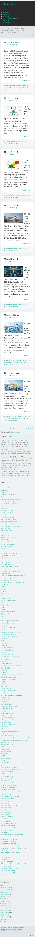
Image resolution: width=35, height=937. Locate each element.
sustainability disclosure (9, 841)
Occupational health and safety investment (15, 738)
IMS (2, 618)
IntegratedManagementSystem (12, 362)
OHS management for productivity (12, 747)
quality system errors (8, 787)
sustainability (5, 837)
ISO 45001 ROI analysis (8, 679)
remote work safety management (11, 796)
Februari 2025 (4, 901)
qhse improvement (7, 776)
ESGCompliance (6, 587)
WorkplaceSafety (6, 866)
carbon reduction (7, 506)
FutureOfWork (5, 591)
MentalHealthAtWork (8, 724)
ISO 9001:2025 (5, 697)
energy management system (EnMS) (21, 85)
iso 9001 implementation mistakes (12, 695)
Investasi (4, 639)
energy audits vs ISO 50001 (9, 567)
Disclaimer (6, 14)
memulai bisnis (6, 722)
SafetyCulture (5, 803)
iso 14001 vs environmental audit (11, 666)
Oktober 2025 (4, 892)
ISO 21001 (4, 670)
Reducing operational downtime (11, 792)
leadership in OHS (7, 715)
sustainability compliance (9, 839)
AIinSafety (8, 85)
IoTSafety (4, 643)
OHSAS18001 (5, 749)
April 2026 (3, 885)
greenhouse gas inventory (9, 600)
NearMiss (4, 733)
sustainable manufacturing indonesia (13, 848)
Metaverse (4, 726)
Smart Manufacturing (8, 826)
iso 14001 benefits (6, 652)
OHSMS (3, 756)
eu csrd (3, 589)
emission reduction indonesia (11, 553)
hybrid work (5, 614)
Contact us (6, 22)
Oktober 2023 (4, 915)
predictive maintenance (9, 765)
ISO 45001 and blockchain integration (13, 675)
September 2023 (5, 917)
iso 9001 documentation (9, 690)
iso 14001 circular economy (10, 657)
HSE (2, 607)
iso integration (6, 699)
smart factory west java (8, 823)
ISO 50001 (25, 87)
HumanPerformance (8, 612)
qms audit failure (6, 778)
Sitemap (6, 20)
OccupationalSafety (7, 744)
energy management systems (10, 578)
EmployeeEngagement (8, 555)
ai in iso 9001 (5, 488)
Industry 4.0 (5, 625)
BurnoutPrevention (7, 501)
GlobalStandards (6, 598)
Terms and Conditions (10, 18)
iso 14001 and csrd (7, 650)
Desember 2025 (5, 887)
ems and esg (5, 560)
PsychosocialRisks (7, 771)
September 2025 (5, 894)
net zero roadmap (7, 735)
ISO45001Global (6, 704)
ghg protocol (5, 596)
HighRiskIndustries (7, 605)
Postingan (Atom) (15, 432)
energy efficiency (7, 569)
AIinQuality (9, 360)
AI (2, 485)
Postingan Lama (27, 428)
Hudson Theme (10, 929)
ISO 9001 (4, 686)
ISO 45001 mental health (9, 677)
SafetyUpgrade (6, 814)
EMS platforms (6, 562)
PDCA (3, 760)
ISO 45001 (4, 672)
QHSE (3, 774)
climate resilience (7, 512)
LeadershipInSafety (7, 717)
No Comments (9, 90)
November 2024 (5, 908)
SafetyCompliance (7, 801)
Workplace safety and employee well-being (15, 864)
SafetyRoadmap (6, 812)
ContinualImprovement (9, 519)
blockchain (5, 497)
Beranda (12, 428)
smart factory (5, 821)
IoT (2, 641)
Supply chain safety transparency (12, 835)
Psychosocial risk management (11, 769)
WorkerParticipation (8, 862)
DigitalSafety (5, 542)
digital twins (5, 540)
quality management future (9, 785)
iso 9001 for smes (6, 693)
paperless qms (6, 758)
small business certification (10, 819)
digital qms (5, 535)
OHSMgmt (4, 753)
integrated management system (14, 87)
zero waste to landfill (8, 873)
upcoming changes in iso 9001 (11, 853)
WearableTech (6, 857)
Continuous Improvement (9, 522)
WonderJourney (11, 45)
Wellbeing (4, 859)
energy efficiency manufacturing (11, 571)
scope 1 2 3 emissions (8, 817)
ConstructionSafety (7, 517)
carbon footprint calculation (10, 503)
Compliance (5, 515)
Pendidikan (5, 762)
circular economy (7, 510)
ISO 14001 (24, 141)
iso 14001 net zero (6, 661)
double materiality (7, 546)
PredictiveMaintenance (9, 767)
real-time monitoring (8, 790)
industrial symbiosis (8, 623)
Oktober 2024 (4, 910)
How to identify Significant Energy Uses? (14, 440)
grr (2, 603)
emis (3, 549)
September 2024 (5, 912)
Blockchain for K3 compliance (11, 499)
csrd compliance (6, 528)
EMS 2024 (4, 558)
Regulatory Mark (6, 794)
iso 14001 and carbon (8, 648)
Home (5, 11)
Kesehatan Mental (7, 713)
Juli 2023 (3, 921)
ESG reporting (5, 585)
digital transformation (8, 537)
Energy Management (8, 573)
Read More (26, 80)
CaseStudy (4, 508)
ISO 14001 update (6, 663)
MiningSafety (5, 729)
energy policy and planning (10, 580)
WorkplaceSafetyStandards (10, 868)
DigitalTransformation (8, 544)
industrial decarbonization (10, 621)
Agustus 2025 (4, 896)
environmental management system (13, 582)
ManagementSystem (8, 720)
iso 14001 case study (7, 654)
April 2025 (3, 899)
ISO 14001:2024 (5, 668)
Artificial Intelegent (7, 494)
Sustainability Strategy (8, 844)
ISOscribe (8, 4)
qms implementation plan (9, 783)
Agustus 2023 (4, 919)
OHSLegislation (6, 751)
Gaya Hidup (5, 594)
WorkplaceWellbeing (8, 871)
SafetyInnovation (7, 808)
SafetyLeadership (7, 810)
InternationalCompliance (9, 636)
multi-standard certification (10, 731)
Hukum (3, 609)
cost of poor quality (7, 524)
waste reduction (6, 855)
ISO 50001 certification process (11, 684)
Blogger (23, 927)
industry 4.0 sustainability (9, 627)
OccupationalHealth (7, 742)
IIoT (5, 87)
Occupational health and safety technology (15, 740)
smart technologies (7, 830)
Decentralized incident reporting (11, 533)
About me (6, 13)
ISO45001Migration (7, 708)
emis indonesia (6, 551)
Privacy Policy (7, 16)
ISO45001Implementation (9, 706)
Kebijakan (4, 711)
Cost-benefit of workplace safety (11, 526)
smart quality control (8, 828)
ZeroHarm (4, 875)
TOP (32, 935)
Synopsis (4, 850)
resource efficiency (7, 799)
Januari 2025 (4, 903)
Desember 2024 (5, 906)
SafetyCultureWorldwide (9, 805)
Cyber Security (6, 531)
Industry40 (4, 630)
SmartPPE (4, 832)
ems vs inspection (7, 564)
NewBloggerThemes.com (7, 930)
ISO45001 (4, 702)
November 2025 (5, 890)
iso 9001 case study (7, 688)
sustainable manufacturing (10, 846)
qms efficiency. (6, 781)
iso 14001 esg (5, 659)
